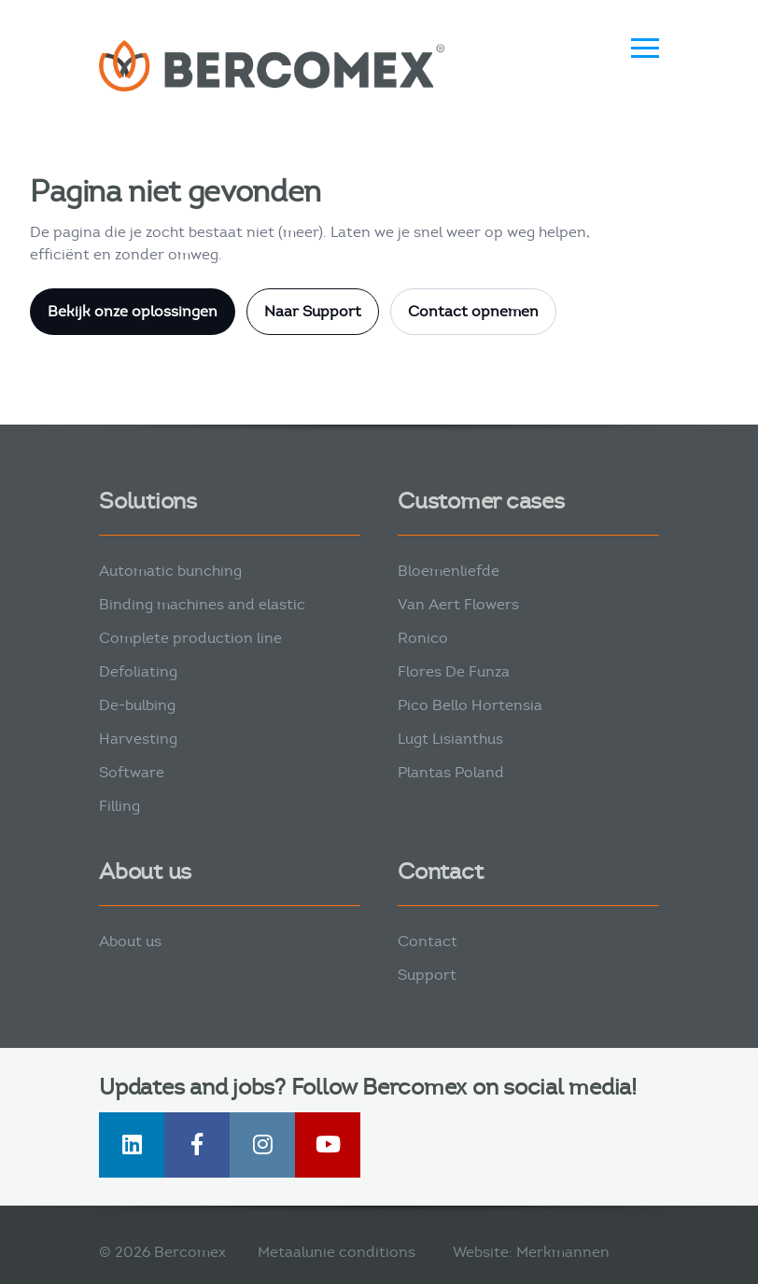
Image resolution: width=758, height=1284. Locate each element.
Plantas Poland (451, 772)
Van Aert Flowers (458, 604)
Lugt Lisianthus (450, 738)
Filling (119, 806)
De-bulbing (137, 705)
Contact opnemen (473, 311)
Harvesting (138, 738)
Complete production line (190, 638)
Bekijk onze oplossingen (133, 311)
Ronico (423, 638)
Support (427, 975)
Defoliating (138, 671)
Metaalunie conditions (336, 1252)
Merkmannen (563, 1252)
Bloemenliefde (448, 570)
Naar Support (312, 311)
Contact (427, 941)
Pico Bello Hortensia (470, 705)
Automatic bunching (170, 570)
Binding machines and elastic (202, 604)
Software (131, 772)
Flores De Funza (454, 671)
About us (130, 941)
